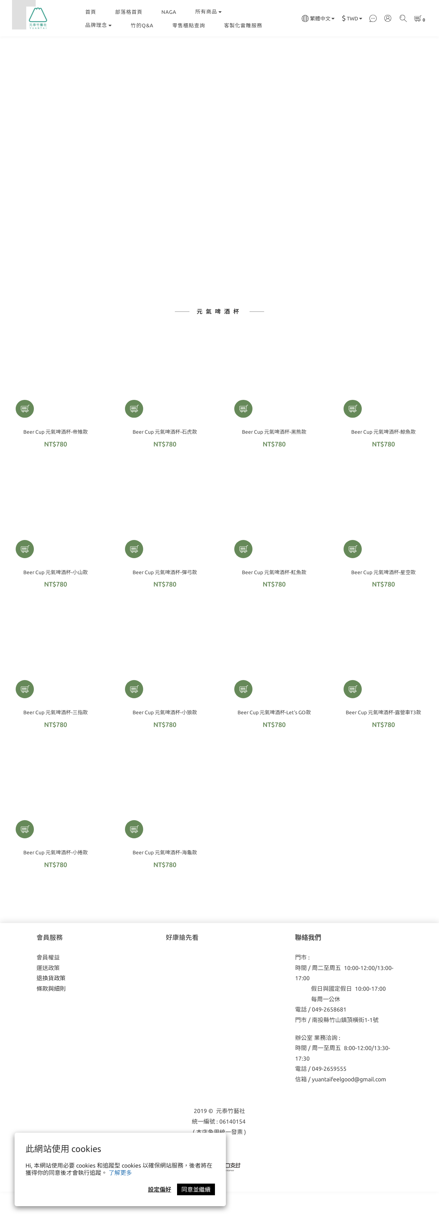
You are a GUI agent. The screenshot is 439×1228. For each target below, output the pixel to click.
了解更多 (120, 1172)
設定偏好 (159, 1189)
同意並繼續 (196, 1189)
